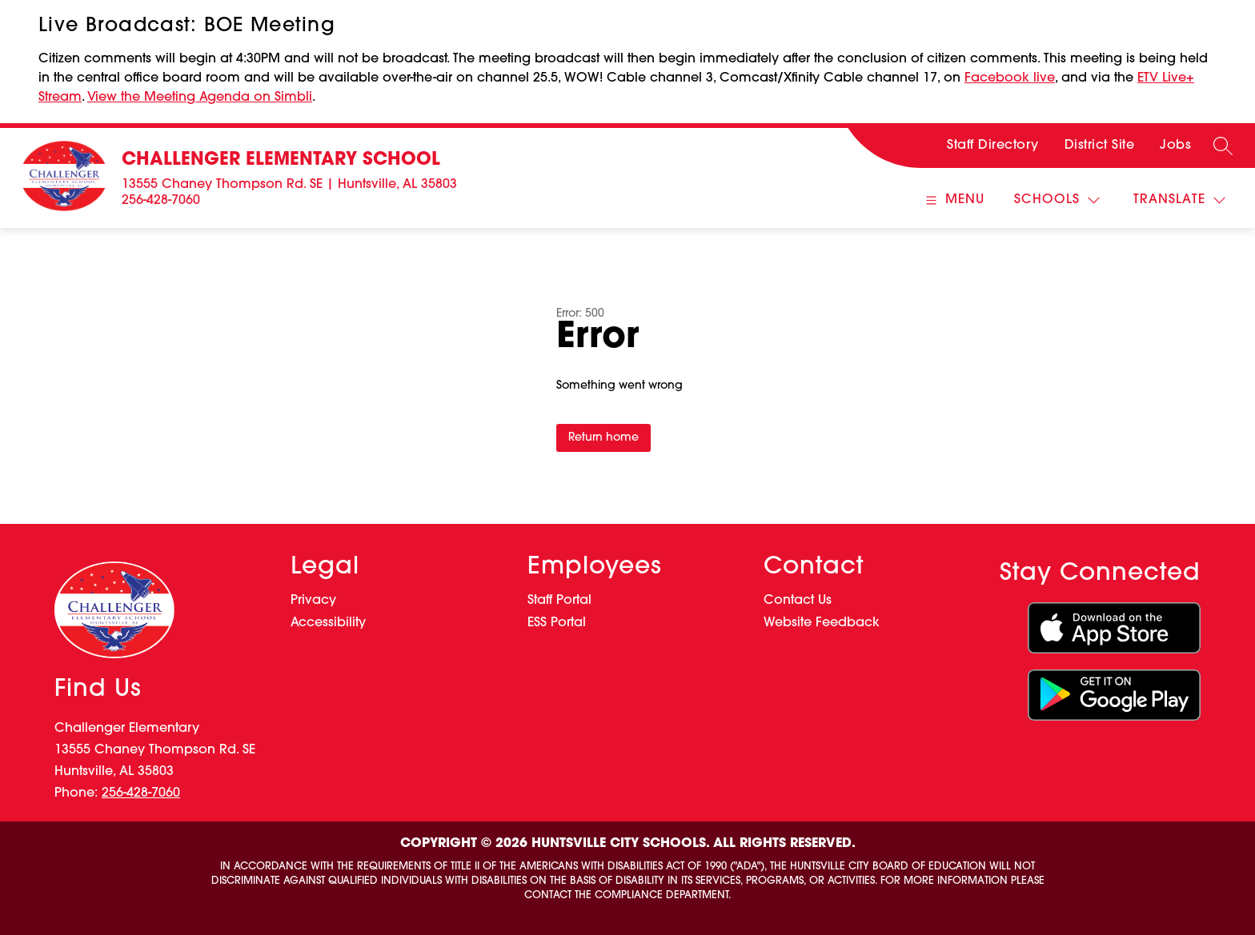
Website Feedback (822, 623)
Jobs (1175, 145)
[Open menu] (952, 200)
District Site (1100, 145)
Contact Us (798, 600)
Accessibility (328, 623)
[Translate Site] (1179, 200)
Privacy (313, 600)
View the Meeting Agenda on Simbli (199, 97)
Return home (603, 438)
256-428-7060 (161, 200)
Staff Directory (993, 145)
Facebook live (1009, 78)
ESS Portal (556, 623)
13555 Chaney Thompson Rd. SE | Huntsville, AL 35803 (289, 184)
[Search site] (1223, 145)
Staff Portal (559, 600)
